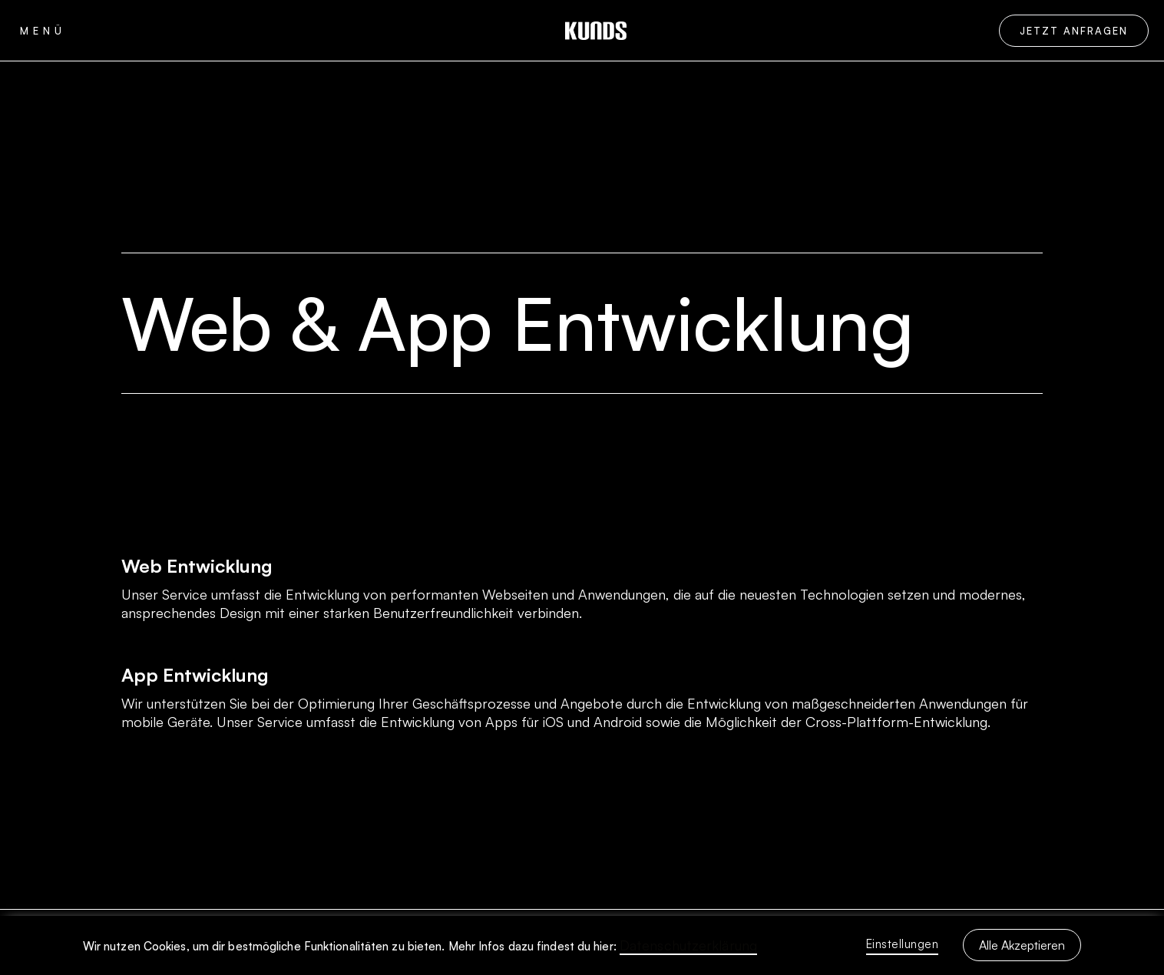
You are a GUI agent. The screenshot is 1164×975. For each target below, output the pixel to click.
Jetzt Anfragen (1074, 31)
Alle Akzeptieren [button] (1022, 945)
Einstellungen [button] (902, 944)
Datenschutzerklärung (688, 945)
